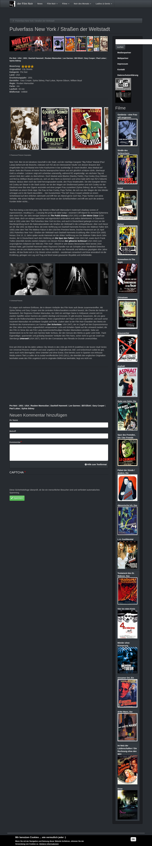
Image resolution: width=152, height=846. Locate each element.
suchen (120, 47)
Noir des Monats (82, 4)
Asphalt (121, 366)
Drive (120, 789)
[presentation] (31, 482)
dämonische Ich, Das (127, 505)
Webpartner (123, 58)
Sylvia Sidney (15, 61)
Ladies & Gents (104, 4)
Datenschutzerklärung (127, 75)
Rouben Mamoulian (53, 58)
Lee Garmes (68, 58)
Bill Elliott (78, 58)
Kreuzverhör (123, 333)
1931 (25, 58)
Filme (65, 4)
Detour (121, 224)
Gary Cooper (89, 58)
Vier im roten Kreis (126, 609)
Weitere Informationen (49, 844)
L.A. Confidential (125, 539)
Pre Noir (12, 58)
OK (133, 839)
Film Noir (52, 4)
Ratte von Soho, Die (127, 401)
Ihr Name (13, 420)
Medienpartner (124, 52)
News (40, 4)
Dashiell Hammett (35, 58)
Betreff (12, 431)
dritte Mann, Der (125, 712)
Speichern (17, 498)
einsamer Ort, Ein (126, 678)
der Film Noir (25, 3)
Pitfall (120, 188)
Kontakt (121, 69)
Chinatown (123, 297)
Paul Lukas (101, 58)
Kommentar (15, 442)
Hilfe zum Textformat (96, 464)
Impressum (122, 64)
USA (20, 58)
